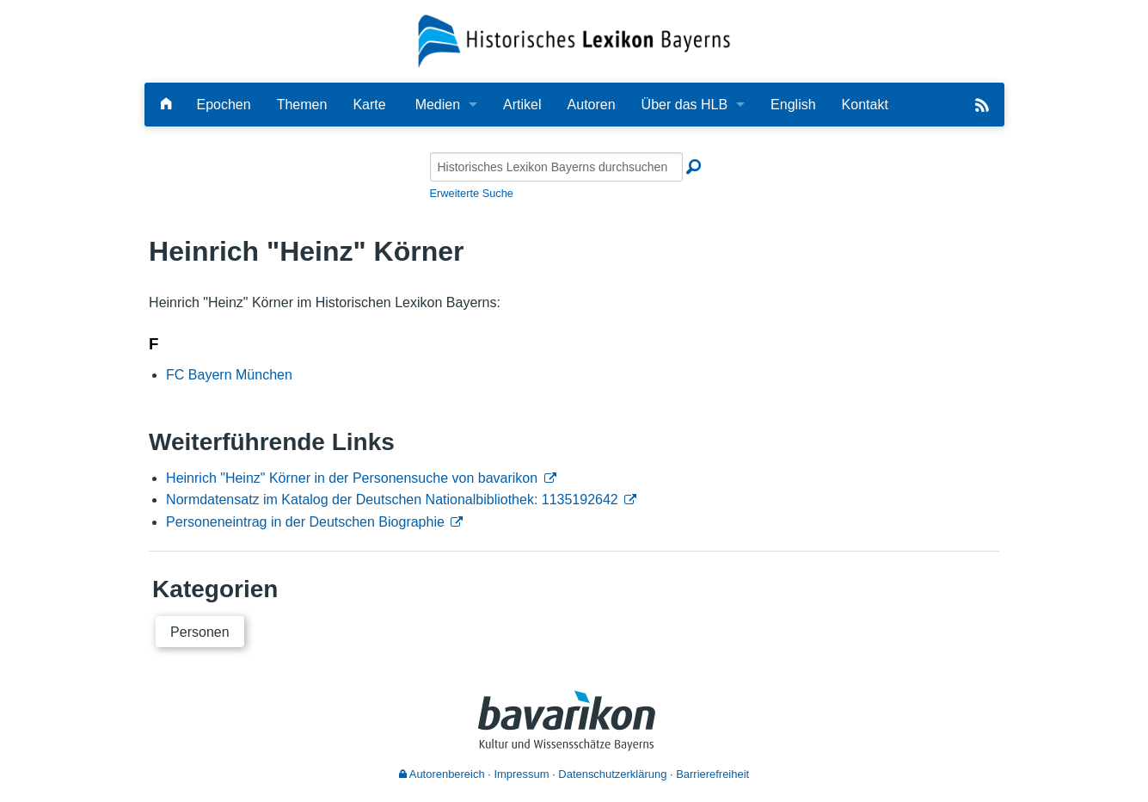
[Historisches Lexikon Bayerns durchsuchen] (556, 167)
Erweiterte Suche (471, 193)
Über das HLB (685, 104)
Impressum (521, 774)
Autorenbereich (442, 774)
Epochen (224, 104)
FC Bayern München (229, 374)
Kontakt (865, 104)
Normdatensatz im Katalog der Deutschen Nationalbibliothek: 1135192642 (392, 499)
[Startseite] (574, 40)
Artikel (522, 104)
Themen (302, 104)
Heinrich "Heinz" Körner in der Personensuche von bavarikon (351, 478)
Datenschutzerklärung (612, 774)
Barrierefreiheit (712, 774)
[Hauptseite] (166, 104)
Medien (437, 104)
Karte (369, 104)
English (792, 104)
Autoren (592, 104)
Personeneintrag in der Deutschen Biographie (305, 522)
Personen (200, 632)
